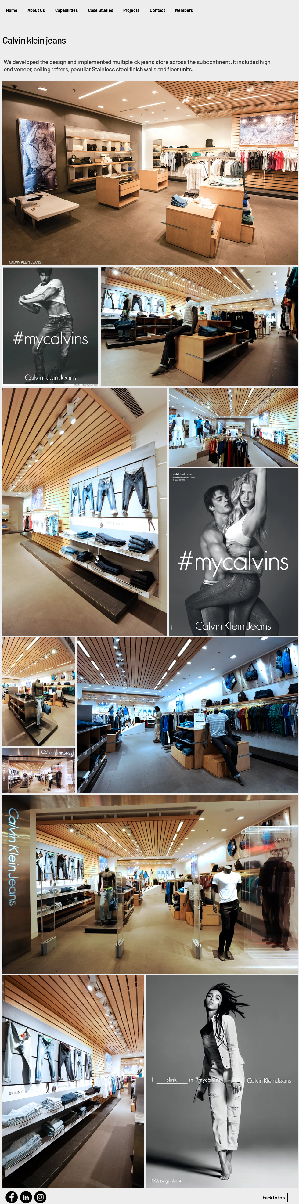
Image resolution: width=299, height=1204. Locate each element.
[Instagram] (40, 1197)
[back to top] (274, 1197)
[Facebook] (11, 1197)
